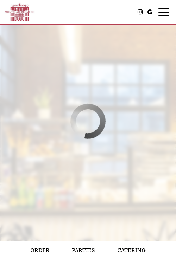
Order (40, 250)
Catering (131, 250)
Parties (83, 250)
